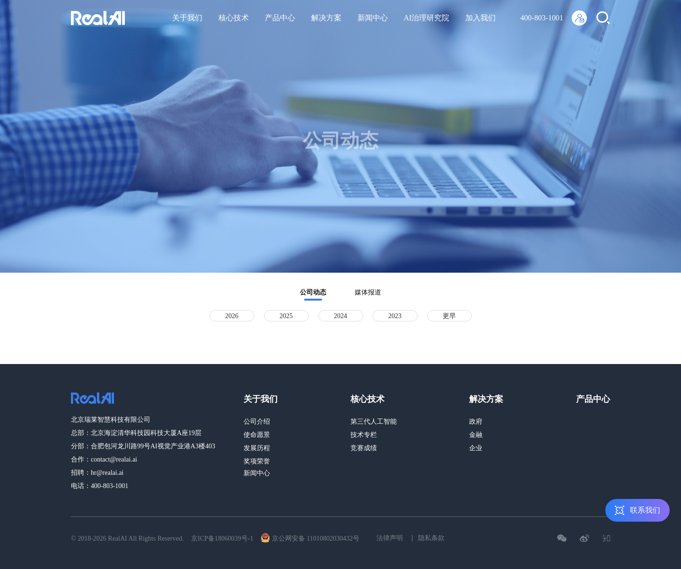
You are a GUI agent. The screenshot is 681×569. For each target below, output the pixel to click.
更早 (449, 316)
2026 (231, 316)
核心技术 (233, 18)
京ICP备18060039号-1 (222, 538)
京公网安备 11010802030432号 (310, 537)
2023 (395, 316)
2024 (340, 316)
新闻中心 (373, 18)
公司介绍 (257, 421)
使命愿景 (257, 434)
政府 (475, 421)
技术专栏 (363, 434)
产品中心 (280, 18)
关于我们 (187, 18)
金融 (475, 434)
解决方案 (326, 18)
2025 (286, 316)
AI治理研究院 (427, 18)
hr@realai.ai (107, 472)
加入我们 (480, 18)
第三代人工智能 (373, 421)
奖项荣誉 (257, 461)
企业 (475, 448)
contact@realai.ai (114, 459)
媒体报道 (368, 292)
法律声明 (389, 538)
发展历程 (257, 448)
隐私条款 (431, 538)
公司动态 (313, 292)
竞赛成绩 (363, 448)
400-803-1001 (541, 18)
